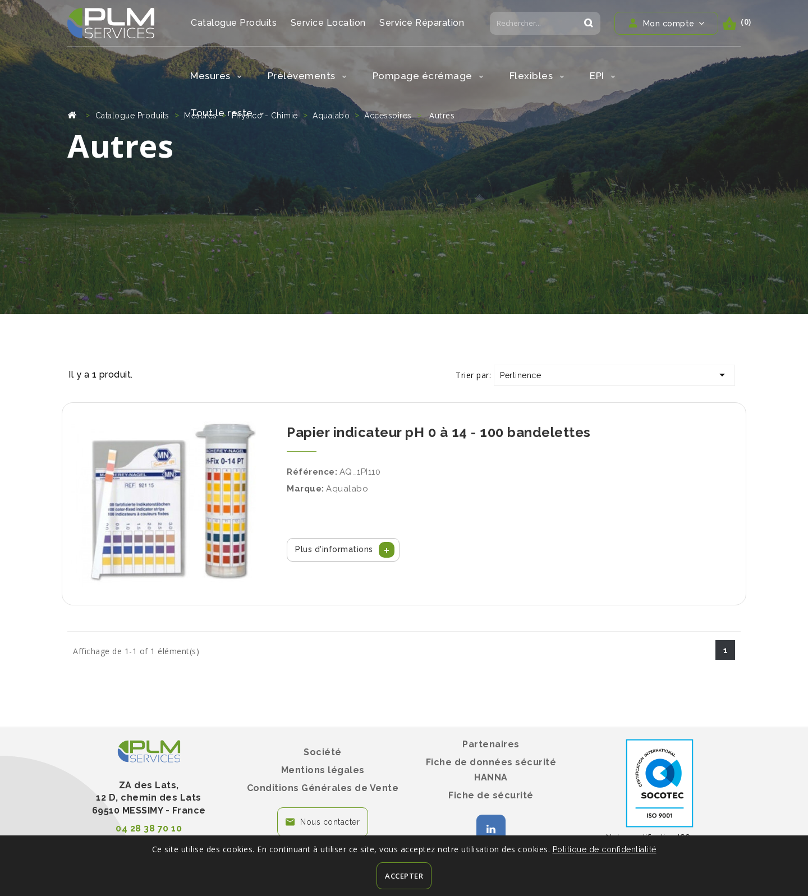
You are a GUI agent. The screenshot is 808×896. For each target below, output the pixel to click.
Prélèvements (307, 75)
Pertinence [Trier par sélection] (614, 375)
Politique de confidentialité (604, 849)
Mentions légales (323, 770)
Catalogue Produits (234, 22)
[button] (343, 550)
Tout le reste (227, 112)
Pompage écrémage (428, 75)
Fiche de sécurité (491, 795)
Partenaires (491, 744)
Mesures (216, 75)
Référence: (312, 472)
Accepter (404, 876)
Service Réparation (421, 22)
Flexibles (536, 75)
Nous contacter (330, 821)
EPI (603, 75)
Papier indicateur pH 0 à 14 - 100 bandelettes (439, 432)
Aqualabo (347, 489)
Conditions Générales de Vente (323, 788)
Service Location (328, 22)
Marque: (305, 489)
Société (323, 752)
